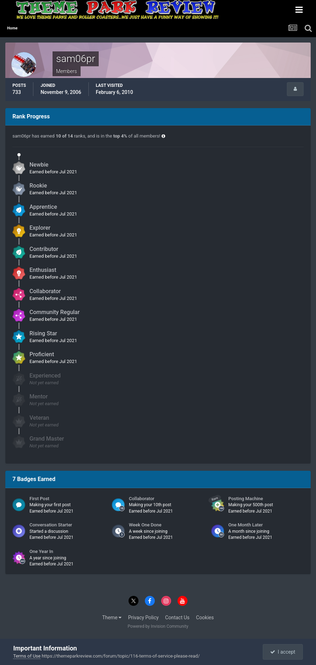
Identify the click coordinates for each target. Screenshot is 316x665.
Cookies (205, 617)
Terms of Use (26, 656)
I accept (282, 652)
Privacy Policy (143, 617)
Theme (112, 617)
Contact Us (177, 617)
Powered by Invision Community (158, 626)
